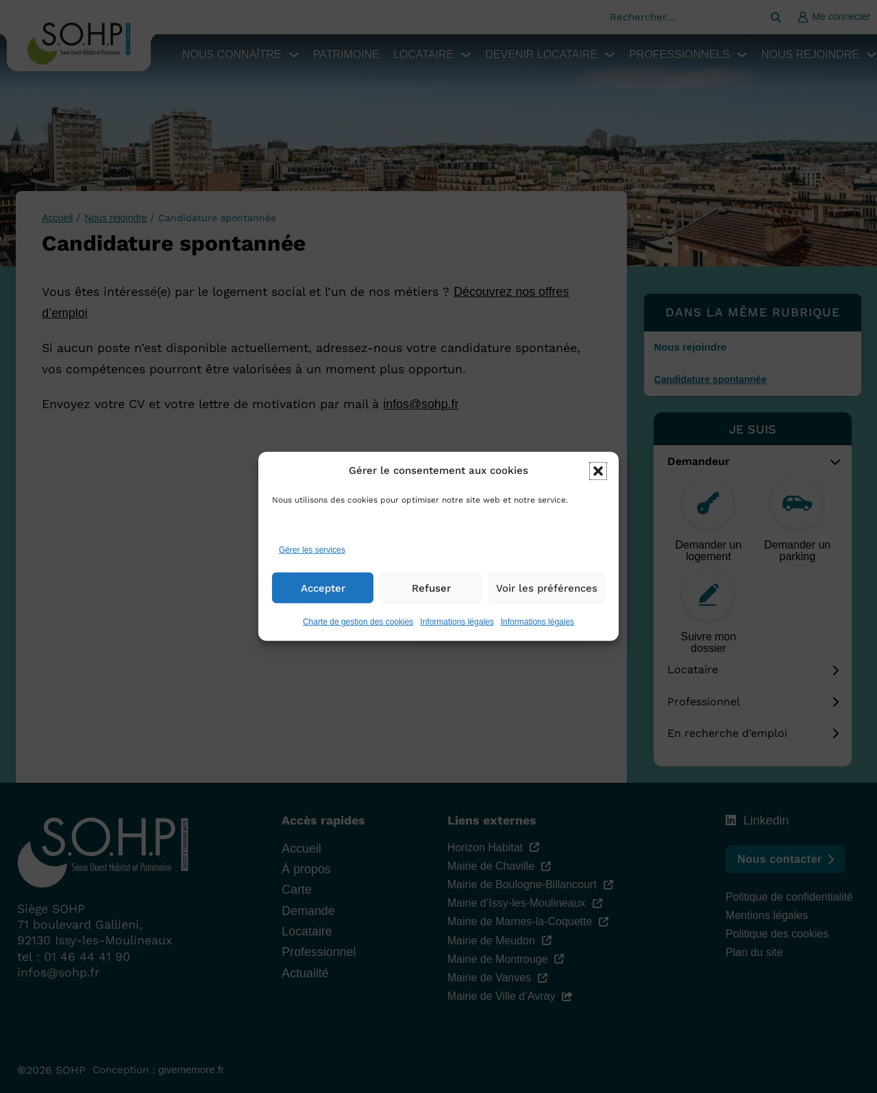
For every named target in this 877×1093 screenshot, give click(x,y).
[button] (598, 479)
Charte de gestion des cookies (358, 630)
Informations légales (456, 630)
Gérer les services (312, 558)
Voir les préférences (546, 596)
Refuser (431, 596)
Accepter (323, 596)
